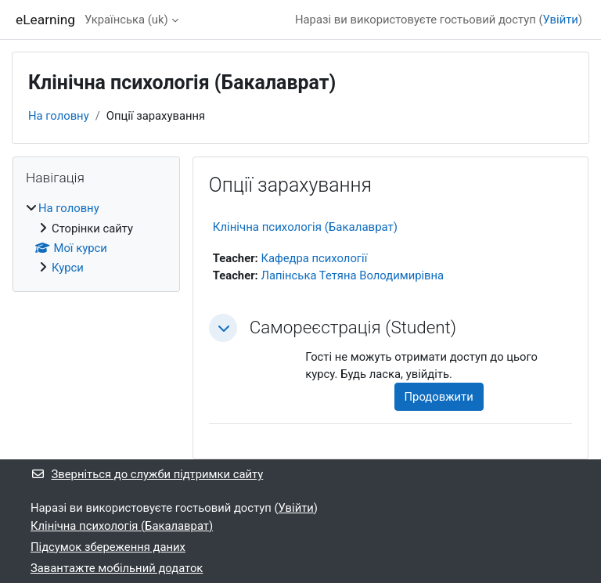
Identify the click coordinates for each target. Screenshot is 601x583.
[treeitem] (96, 238)
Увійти (560, 20)
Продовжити (439, 397)
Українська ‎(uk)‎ (126, 20)
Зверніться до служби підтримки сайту (147, 474)
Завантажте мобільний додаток (117, 568)
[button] (223, 328)
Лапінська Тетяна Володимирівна (352, 275)
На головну (58, 116)
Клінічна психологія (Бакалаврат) (305, 227)
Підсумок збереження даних (108, 547)
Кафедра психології (314, 258)
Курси (68, 268)
